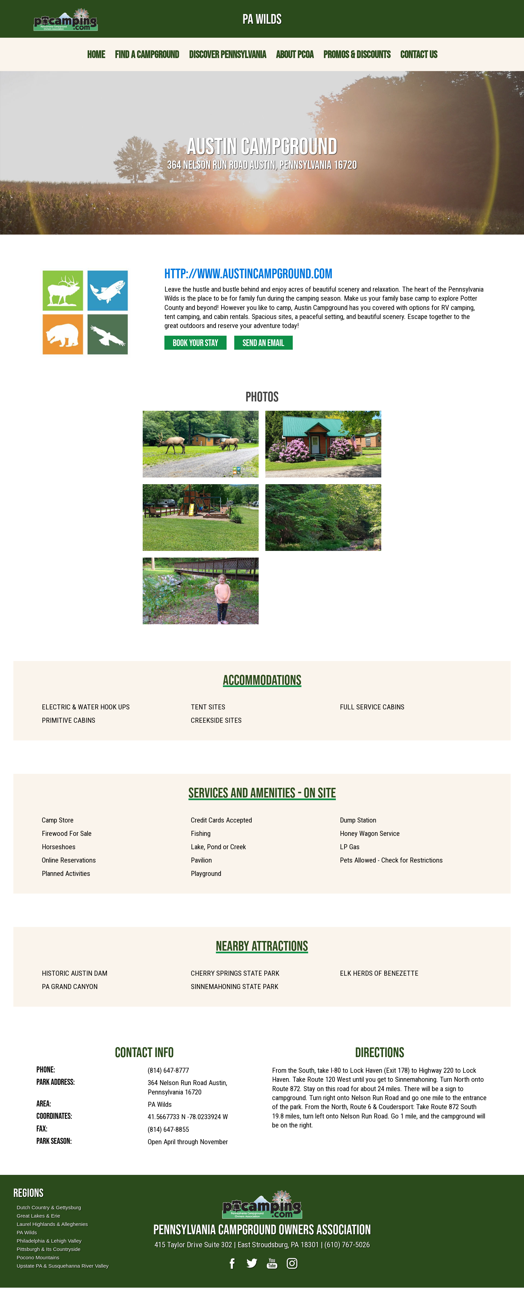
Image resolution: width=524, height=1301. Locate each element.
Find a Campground (147, 54)
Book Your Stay (195, 342)
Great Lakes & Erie (38, 1216)
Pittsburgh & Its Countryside (49, 1249)
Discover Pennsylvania (227, 54)
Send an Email (263, 342)
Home (96, 54)
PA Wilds (27, 1232)
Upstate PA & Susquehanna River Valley (63, 1266)
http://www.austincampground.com (248, 273)
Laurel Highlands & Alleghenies (52, 1224)
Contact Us (418, 54)
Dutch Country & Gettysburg (49, 1207)
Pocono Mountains (38, 1257)
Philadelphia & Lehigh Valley (49, 1241)
